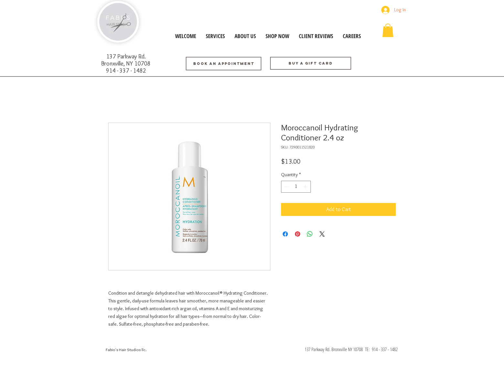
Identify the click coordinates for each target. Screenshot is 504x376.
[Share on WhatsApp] (310, 234)
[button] (388, 30)
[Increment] (306, 186)
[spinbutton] (296, 186)
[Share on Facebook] (285, 234)
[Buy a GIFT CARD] (310, 63)
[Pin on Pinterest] (297, 234)
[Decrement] (286, 186)
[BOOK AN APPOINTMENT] (223, 63)
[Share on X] (322, 234)
